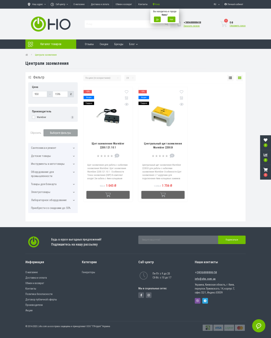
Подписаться (232, 239)
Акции (29, 310)
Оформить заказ (238, 25)
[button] (265, 172)
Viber (197, 300)
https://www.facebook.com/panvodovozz (141, 295)
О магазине (78, 4)
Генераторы (88, 272)
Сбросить (35, 132)
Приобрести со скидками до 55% (51, 208)
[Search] (166, 24)
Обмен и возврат (124, 4)
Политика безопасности (39, 294)
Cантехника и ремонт (43, 148)
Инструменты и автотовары (48, 164)
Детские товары (41, 156)
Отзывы (89, 44)
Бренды (118, 44)
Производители (34, 304)
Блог (133, 44)
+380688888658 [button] (206, 272)
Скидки (104, 44)
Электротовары (40, 192)
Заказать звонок (191, 26)
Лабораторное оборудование (49, 200)
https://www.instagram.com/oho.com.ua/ (149, 295)
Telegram (205, 300)
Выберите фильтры (60, 132)
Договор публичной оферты (41, 299)
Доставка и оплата (100, 4)
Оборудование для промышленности (42, 174)
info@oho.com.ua (205, 278)
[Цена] (39, 94)
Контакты (143, 4)
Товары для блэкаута (44, 184)
